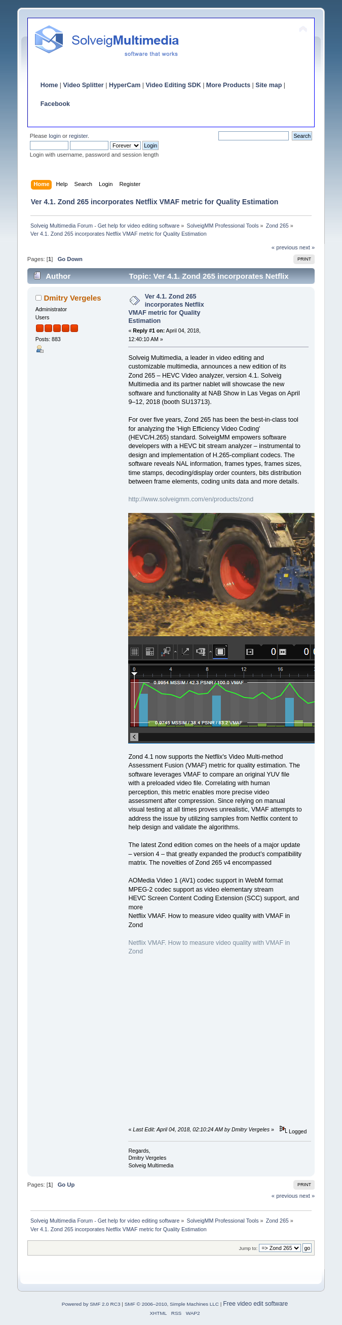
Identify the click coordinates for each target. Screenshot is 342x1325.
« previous (285, 247)
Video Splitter (83, 85)
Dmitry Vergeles (72, 297)
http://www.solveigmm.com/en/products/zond (190, 499)
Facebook (55, 103)
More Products (228, 85)
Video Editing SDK (173, 85)
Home (49, 85)
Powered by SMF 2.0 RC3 (91, 1304)
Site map (268, 85)
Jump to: (248, 1248)
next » (307, 247)
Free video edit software (255, 1303)
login (55, 136)
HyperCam (124, 85)
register (78, 136)
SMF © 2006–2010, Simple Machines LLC (172, 1304)
